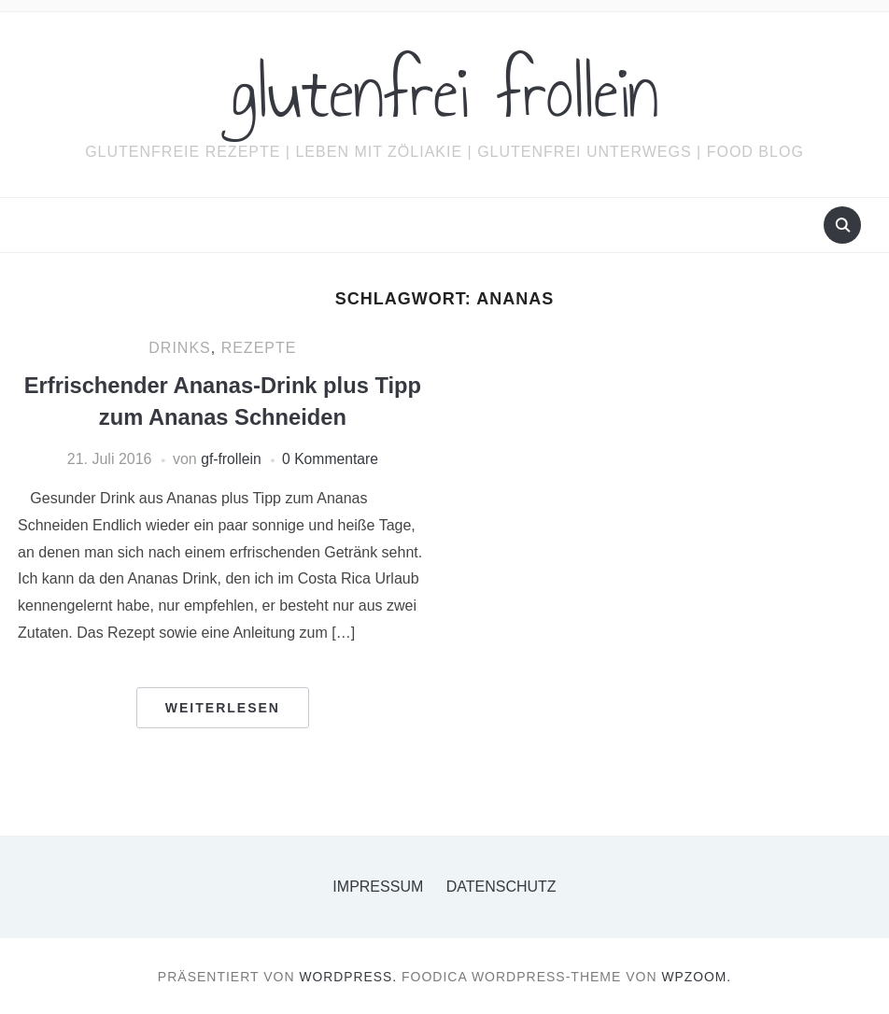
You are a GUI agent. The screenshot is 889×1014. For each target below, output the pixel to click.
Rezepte (259, 348)
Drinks (179, 348)
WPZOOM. (697, 975)
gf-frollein (230, 458)
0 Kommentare (331, 458)
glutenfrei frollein (445, 92)
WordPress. (348, 975)
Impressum (377, 886)
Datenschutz (501, 886)
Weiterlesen (222, 706)
